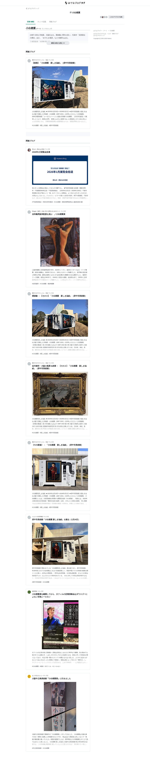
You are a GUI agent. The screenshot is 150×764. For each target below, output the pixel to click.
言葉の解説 (30, 21)
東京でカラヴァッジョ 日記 (40, 60)
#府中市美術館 (54, 125)
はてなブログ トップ (32, 8)
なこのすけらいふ (37, 675)
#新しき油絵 (44, 125)
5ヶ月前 (51, 60)
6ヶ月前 (48, 149)
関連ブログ (53, 21)
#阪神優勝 (51, 284)
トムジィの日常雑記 (37, 516)
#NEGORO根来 (48, 202)
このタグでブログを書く (116, 17)
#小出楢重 (35, 125)
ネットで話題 (42, 21)
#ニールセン (56, 666)
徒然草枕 (34, 591)
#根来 (42, 666)
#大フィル (48, 666)
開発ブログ (115, 33)
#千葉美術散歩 (36, 202)
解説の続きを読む (58, 43)
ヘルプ (109, 33)
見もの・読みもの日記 (38, 149)
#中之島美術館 (36, 748)
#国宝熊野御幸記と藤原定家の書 (72, 202)
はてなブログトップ (99, 35)
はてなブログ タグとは (99, 33)
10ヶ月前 (40, 591)
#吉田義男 (35, 284)
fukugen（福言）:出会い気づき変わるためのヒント (46, 211)
